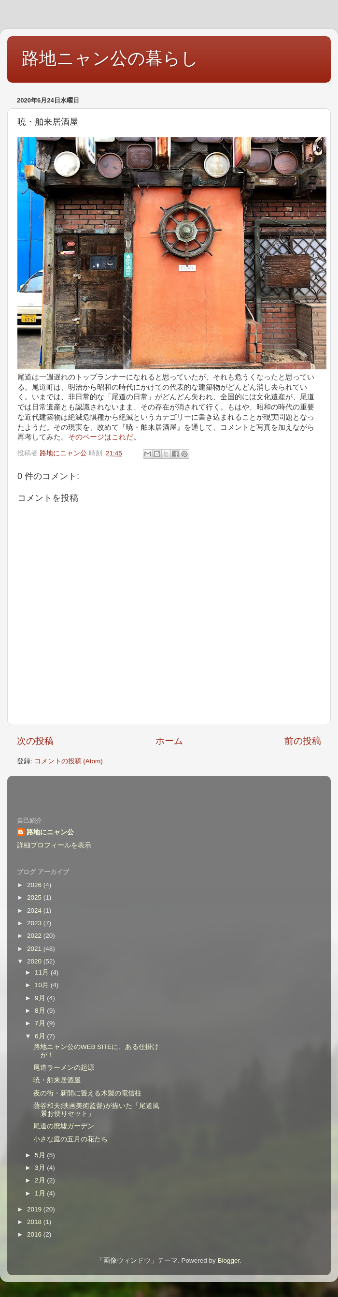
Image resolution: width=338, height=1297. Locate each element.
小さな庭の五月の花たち (70, 1139)
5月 (41, 1155)
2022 (35, 935)
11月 (43, 972)
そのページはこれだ (100, 437)
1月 (41, 1193)
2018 (35, 1221)
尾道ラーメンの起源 (63, 1067)
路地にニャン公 (50, 832)
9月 (41, 998)
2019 (35, 1209)
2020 (35, 961)
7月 (41, 1023)
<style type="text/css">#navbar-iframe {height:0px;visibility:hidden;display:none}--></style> (169, 790)
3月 (41, 1167)
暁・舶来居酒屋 (57, 1080)
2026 (35, 885)
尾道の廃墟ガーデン (63, 1126)
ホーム (169, 741)
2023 (35, 923)
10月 (43, 985)
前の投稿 (302, 741)
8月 (41, 1010)
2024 (35, 910)
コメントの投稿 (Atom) (68, 761)
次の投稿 (35, 741)
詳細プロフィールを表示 (54, 845)
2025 (35, 897)
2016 (35, 1234)
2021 (35, 948)
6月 (41, 1036)
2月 (41, 1180)
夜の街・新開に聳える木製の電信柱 (87, 1093)
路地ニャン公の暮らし (110, 58)
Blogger (228, 1260)
